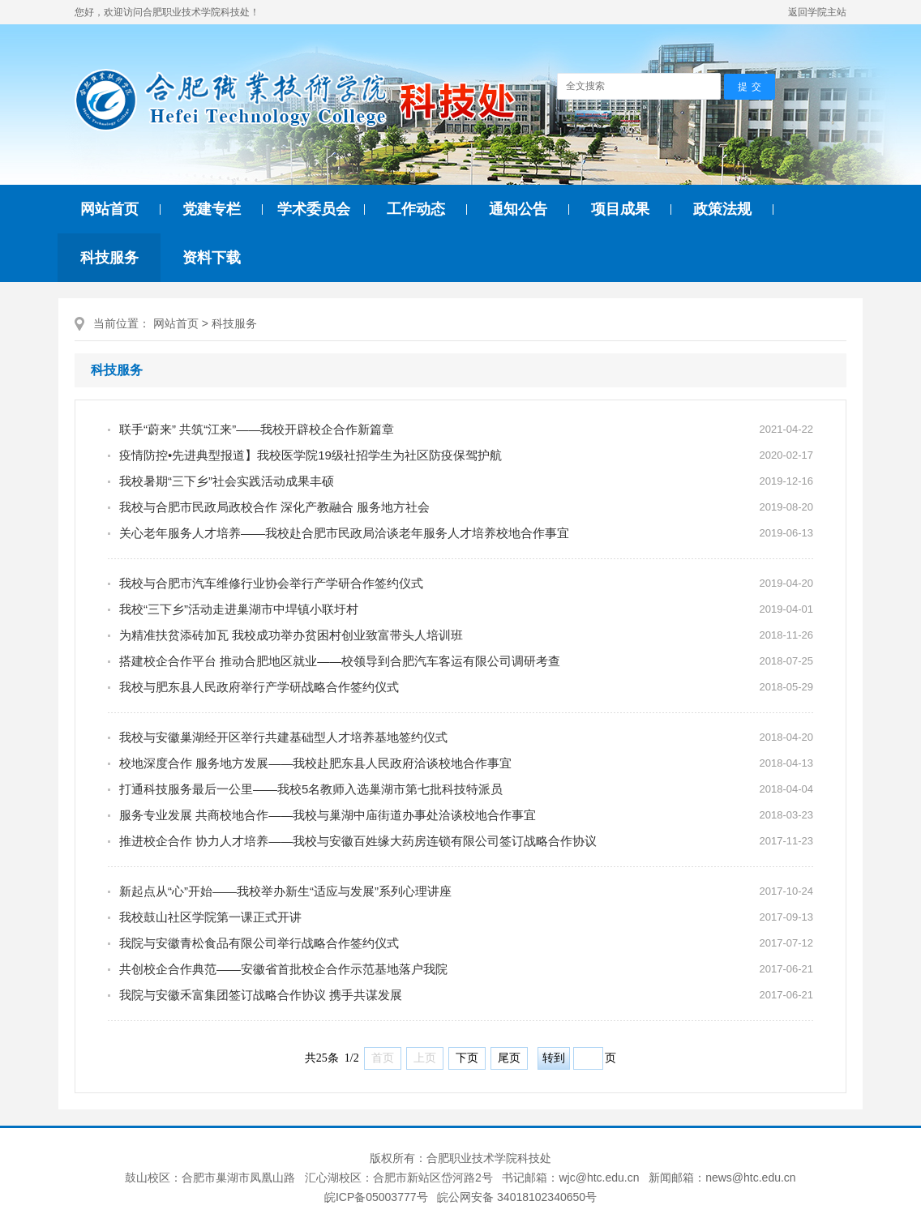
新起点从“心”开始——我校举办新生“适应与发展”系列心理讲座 (285, 891)
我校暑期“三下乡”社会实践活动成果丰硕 (226, 481)
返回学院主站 (817, 12)
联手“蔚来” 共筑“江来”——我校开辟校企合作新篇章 (256, 429)
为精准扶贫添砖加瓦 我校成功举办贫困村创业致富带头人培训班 (291, 635)
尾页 (509, 1058)
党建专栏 (211, 209)
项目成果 (620, 209)
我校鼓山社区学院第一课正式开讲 (210, 917)
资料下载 (211, 258)
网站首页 (109, 209)
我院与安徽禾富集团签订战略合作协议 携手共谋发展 (260, 995)
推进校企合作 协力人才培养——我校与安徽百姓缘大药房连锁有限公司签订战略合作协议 (358, 841)
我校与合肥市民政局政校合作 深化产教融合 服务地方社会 (274, 507)
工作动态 (416, 209)
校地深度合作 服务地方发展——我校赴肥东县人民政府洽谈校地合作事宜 (315, 763)
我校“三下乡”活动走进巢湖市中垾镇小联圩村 (238, 609)
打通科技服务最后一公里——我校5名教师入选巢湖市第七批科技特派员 (311, 789)
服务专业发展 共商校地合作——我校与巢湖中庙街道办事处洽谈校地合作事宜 (327, 815)
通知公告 (518, 209)
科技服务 (109, 258)
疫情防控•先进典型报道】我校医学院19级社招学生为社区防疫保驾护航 (310, 455)
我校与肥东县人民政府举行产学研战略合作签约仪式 (259, 687)
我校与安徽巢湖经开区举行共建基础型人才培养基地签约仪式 (283, 737)
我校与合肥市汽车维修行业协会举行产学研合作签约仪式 (271, 583)
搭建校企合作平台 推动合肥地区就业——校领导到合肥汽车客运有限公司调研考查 (339, 661)
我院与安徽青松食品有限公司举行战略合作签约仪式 (259, 943)
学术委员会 (313, 209)
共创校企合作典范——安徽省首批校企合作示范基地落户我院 (283, 969)
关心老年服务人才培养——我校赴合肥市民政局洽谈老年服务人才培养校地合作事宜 (344, 533)
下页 (467, 1058)
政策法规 (722, 209)
